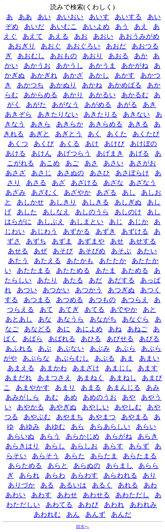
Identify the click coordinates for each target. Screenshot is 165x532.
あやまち (69, 416)
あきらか (69, 124)
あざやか (77, 192)
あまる (91, 387)
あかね (92, 85)
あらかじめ (83, 436)
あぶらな (36, 358)
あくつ (18, 143)
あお (81, 36)
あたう (18, 260)
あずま (62, 241)
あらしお (84, 446)
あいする (128, 16)
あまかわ (53, 368)
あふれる (19, 348)
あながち (103, 319)
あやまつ (102, 416)
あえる (58, 36)
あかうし (69, 65)
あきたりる (101, 114)
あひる (91, 338)
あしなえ (56, 211)
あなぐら (135, 319)
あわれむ (47, 514)
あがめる (98, 104)
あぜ (40, 250)
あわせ (67, 494)
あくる (69, 143)
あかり (73, 94)
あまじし (118, 368)
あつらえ (134, 299)
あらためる (25, 465)
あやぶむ (37, 416)
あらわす (84, 475)
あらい (146, 426)
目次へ (82, 526)
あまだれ (18, 377)
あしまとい (87, 221)
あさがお (142, 163)
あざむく (44, 192)
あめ (70, 397)
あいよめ (96, 26)
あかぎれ (44, 75)
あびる (149, 338)
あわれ (114, 504)
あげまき (109, 153)
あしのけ (128, 211)
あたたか (112, 260)
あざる (106, 192)
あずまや (91, 241)
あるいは (73, 485)
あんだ (121, 514)
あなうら (70, 319)
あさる (36, 182)
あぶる (104, 358)
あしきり (63, 202)
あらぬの (86, 465)
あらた (75, 455)
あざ (58, 182)
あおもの (63, 55)
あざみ (15, 192)
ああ (25, 16)
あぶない (70, 348)
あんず (95, 514)
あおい (103, 36)
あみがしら (22, 397)
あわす (41, 494)
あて (46, 309)
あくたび (146, 133)
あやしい (95, 407)
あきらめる (106, 124)
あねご (137, 329)
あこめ (50, 163)
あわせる (96, 494)
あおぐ (51, 46)
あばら (33, 338)
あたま (106, 270)
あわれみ (143, 504)
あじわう (44, 231)
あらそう (45, 455)
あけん (41, 153)
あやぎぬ (63, 407)
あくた (117, 133)
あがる (127, 104)
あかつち (30, 85)
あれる (128, 485)
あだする (121, 280)
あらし (55, 446)
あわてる (59, 504)
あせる (18, 250)
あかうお (37, 65)
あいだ (34, 26)
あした (27, 211)
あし (129, 192)
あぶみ (100, 348)
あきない (136, 114)
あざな (113, 182)
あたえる (47, 260)
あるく (102, 485)
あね (115, 329)
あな (45, 319)
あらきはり (22, 446)
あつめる (69, 299)
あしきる (95, 202)
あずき (106, 231)
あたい (147, 250)
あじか (138, 221)
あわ (150, 485)
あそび (63, 250)
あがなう (65, 104)
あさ (91, 163)
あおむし (31, 55)
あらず (139, 446)
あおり (92, 55)
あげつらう (74, 153)
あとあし (19, 319)
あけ (92, 143)
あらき (148, 436)
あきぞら (18, 114)
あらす (113, 446)
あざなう (142, 182)
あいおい (70, 16)
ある (47, 485)
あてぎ (69, 309)
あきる (138, 124)
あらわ (55, 475)
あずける (134, 231)
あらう (50, 436)
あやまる (134, 416)
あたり (47, 280)
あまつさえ (54, 377)
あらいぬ (20, 436)
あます (148, 368)
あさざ (15, 172)
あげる (139, 153)
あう (122, 26)
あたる (73, 280)
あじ (116, 221)
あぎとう (68, 133)
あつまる (37, 299)
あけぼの (143, 143)
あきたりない (57, 114)
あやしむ (128, 407)
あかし (99, 75)
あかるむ (134, 94)
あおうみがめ (139, 36)
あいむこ (63, 26)
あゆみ (29, 426)
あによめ (89, 329)
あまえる (20, 368)
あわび (88, 504)
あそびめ (92, 250)
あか (141, 55)
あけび (114, 143)
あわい (15, 494)
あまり (65, 387)
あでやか (123, 309)
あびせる (120, 338)
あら (77, 426)
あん (73, 514)
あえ (141, 26)
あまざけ (86, 368)
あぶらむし (72, 358)
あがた (36, 104)
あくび (44, 143)
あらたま (104, 455)
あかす (125, 75)
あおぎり (21, 46)
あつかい (56, 290)
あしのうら (92, 211)
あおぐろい (83, 46)
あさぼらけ (132, 172)
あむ (51, 397)
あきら (40, 124)
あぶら (125, 348)
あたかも (80, 260)
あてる (94, 309)
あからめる (41, 94)
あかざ (73, 75)
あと (149, 309)
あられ (29, 475)
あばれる (61, 338)
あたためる (73, 270)
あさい (113, 163)
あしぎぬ (128, 202)
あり (149, 475)
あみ (153, 387)
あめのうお (100, 397)
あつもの (102, 299)
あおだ (116, 46)
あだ (95, 280)
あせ (117, 241)
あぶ (45, 348)
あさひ (100, 172)
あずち (36, 241)
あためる (134, 270)
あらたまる (140, 455)
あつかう (88, 290)
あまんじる (124, 387)
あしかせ (30, 202)
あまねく (90, 377)
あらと (57, 465)
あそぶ (121, 250)
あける (15, 153)
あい (44, 16)
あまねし (123, 377)
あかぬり (63, 85)
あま (127, 358)
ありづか (21, 485)
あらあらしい (110, 426)
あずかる (76, 231)
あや (129, 397)
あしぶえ (50, 221)
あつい (27, 290)
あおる (118, 55)
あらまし (119, 465)
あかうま (102, 65)
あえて (33, 36)
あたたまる (34, 270)
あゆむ (55, 426)
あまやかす (33, 387)
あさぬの (70, 172)
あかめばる (125, 85)
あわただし (132, 494)
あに (63, 329)
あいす (99, 16)
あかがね (134, 65)
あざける (84, 182)
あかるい (102, 94)
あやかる (30, 407)
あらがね (118, 436)
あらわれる (120, 475)
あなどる (37, 329)
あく (94, 133)
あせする (142, 241)
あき (149, 104)
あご (72, 163)
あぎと (39, 133)
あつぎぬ (121, 290)
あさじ (41, 172)
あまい (149, 358)
